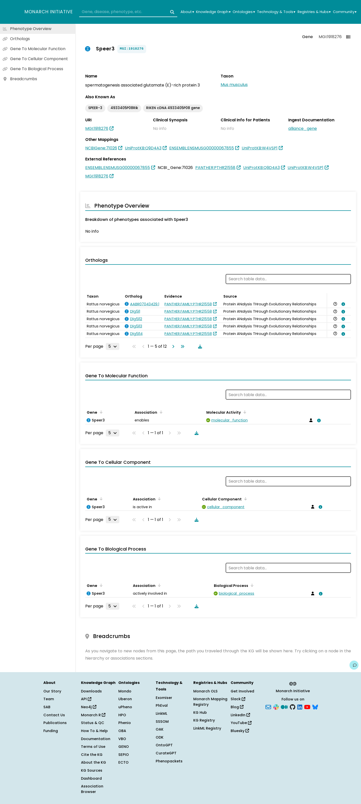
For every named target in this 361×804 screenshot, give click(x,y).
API (86, 698)
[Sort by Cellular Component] (245, 498)
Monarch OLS (205, 691)
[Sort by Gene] (100, 411)
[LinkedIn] (299, 707)
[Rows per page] (112, 346)
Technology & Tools (276, 12)
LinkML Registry (207, 728)
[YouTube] (307, 707)
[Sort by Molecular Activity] (244, 411)
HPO (122, 715)
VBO (122, 738)
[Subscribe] (268, 707)
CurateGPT (166, 753)
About (187, 12)
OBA (122, 730)
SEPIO (123, 754)
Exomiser (164, 697)
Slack (238, 698)
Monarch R (93, 715)
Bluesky (240, 730)
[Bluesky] (315, 707)
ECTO (123, 762)
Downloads (91, 691)
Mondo (124, 691)
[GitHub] (292, 707)
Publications (55, 722)
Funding (50, 730)
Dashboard (91, 778)
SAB (46, 706)
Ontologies (244, 12)
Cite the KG (92, 754)
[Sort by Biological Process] (251, 585)
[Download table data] (199, 346)
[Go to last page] (181, 346)
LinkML (161, 713)
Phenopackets (169, 761)
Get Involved (242, 691)
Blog (237, 706)
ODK (159, 737)
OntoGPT (164, 745)
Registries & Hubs (314, 12)
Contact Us (54, 715)
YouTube (241, 722)
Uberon (125, 698)
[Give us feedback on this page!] (353, 665)
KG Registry (204, 720)
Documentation (95, 738)
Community (344, 12)
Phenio (124, 722)
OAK (159, 729)
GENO (123, 746)
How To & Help (94, 730)
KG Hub (200, 712)
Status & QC (92, 722)
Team (48, 698)
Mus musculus (234, 84)
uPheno (125, 706)
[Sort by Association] (160, 411)
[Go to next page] (172, 346)
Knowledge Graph (213, 12)
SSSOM (162, 721)
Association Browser (92, 789)
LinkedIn (240, 715)
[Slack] (276, 707)
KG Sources (91, 770)
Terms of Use (93, 746)
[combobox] (128, 12)
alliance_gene (302, 128)
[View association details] (342, 304)
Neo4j (88, 706)
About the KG (93, 762)
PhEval (162, 705)
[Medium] (284, 707)
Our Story (52, 691)
